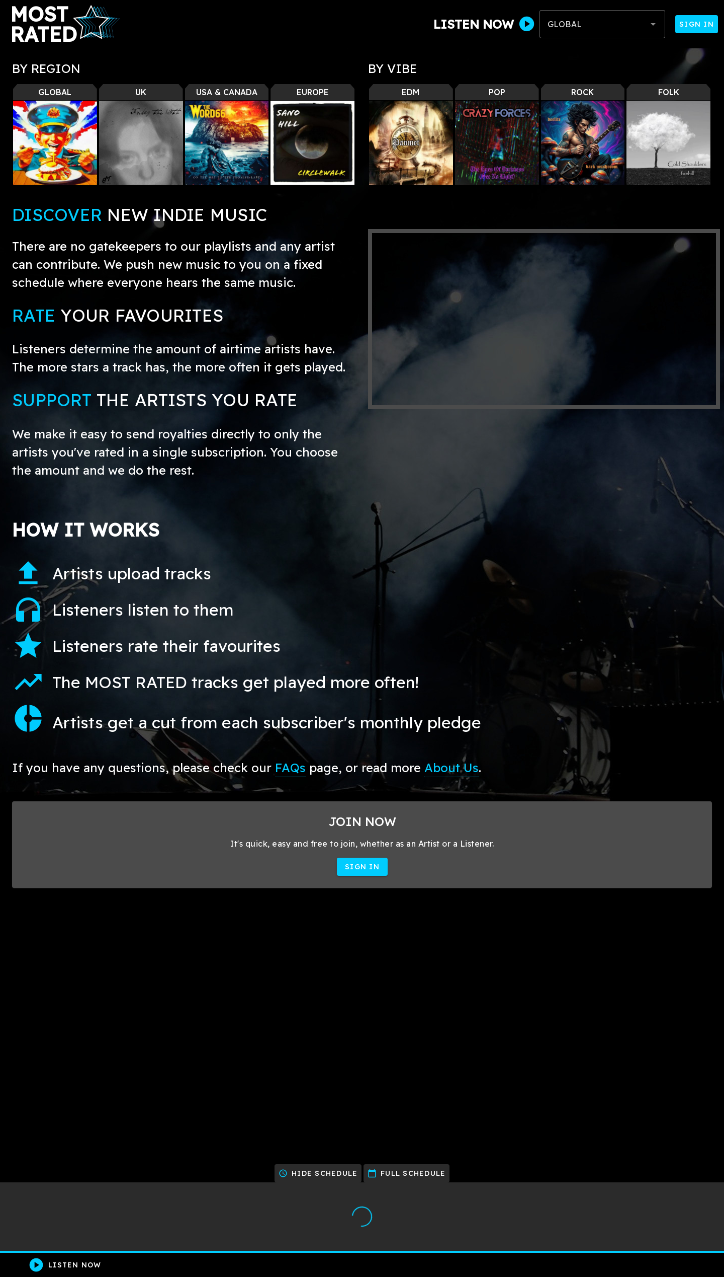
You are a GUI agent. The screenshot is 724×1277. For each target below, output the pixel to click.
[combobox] (602, 24)
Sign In (696, 24)
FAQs (290, 767)
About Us (451, 767)
